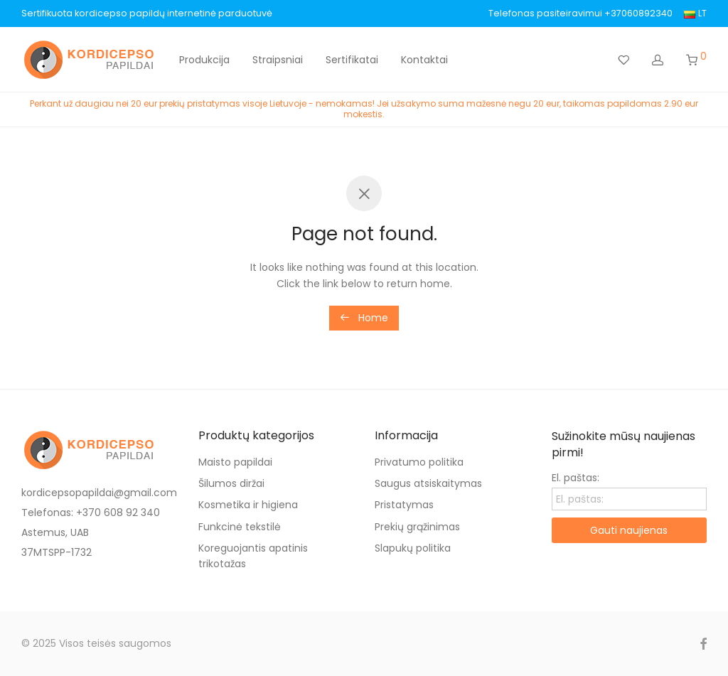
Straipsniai (277, 60)
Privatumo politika (419, 462)
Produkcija (204, 60)
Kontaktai (424, 60)
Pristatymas (404, 505)
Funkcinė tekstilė (239, 527)
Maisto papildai (235, 462)
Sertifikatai (352, 60)
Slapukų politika (413, 548)
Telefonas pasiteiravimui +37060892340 (580, 13)
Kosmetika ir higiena (248, 505)
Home (364, 318)
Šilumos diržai (231, 483)
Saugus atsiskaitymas (428, 483)
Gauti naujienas (629, 530)
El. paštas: (575, 478)
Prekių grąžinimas (417, 527)
